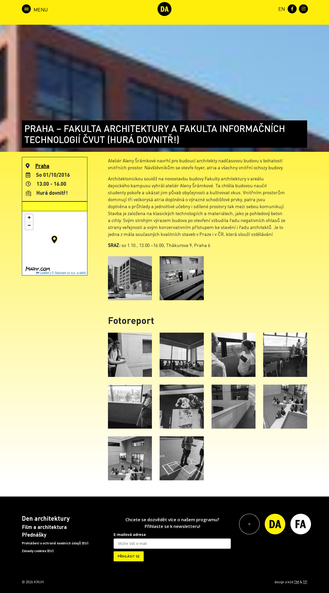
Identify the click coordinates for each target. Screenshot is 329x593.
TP (305, 581)
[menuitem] (280, 8)
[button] (54, 239)
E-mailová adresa (130, 534)
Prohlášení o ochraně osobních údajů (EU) (55, 543)
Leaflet (42, 273)
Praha (42, 165)
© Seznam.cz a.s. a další (69, 273)
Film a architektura (44, 527)
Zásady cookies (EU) (38, 551)
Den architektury (46, 518)
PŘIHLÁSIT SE (129, 556)
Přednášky (34, 534)
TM (296, 581)
